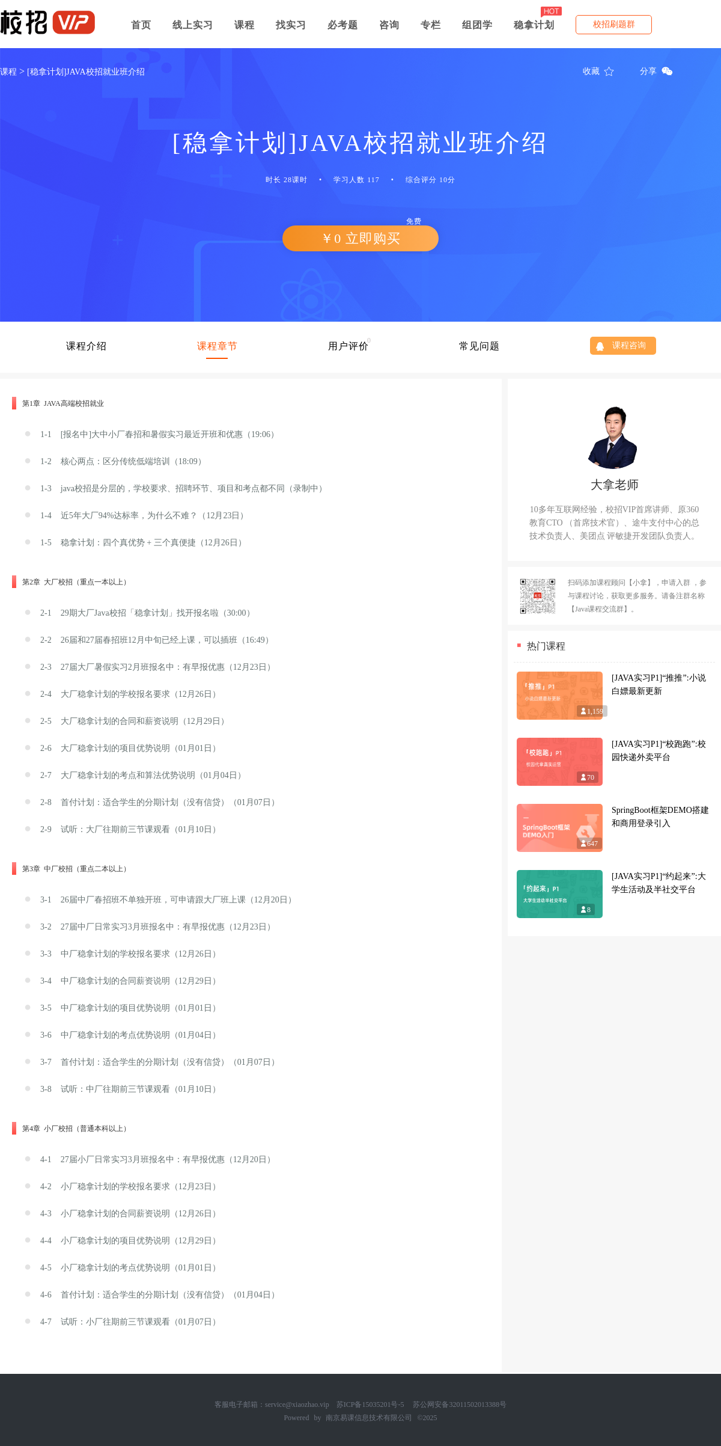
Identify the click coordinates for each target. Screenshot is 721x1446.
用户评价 (348, 346)
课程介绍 (86, 346)
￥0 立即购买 (376, 235)
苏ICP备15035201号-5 (370, 1404)
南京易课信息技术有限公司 (369, 1418)
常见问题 (479, 346)
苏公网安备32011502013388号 (460, 1404)
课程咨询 (629, 345)
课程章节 (217, 346)
